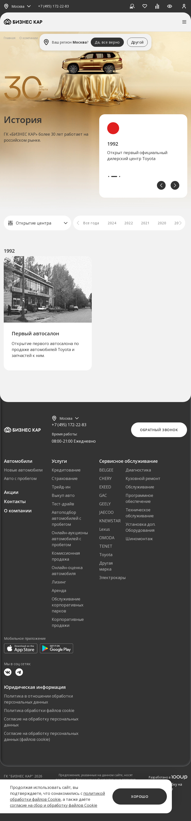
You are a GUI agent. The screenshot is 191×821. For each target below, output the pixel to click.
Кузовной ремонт (143, 478)
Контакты (15, 501)
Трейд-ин (61, 487)
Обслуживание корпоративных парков (67, 605)
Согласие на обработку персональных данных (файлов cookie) (41, 736)
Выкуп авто (63, 495)
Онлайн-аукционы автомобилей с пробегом (70, 538)
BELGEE (106, 470)
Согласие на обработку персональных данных (41, 722)
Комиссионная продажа (66, 556)
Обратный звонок (159, 429)
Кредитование (66, 470)
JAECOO (106, 512)
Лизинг (59, 582)
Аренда (59, 590)
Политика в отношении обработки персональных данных (38, 699)
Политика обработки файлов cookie (39, 710)
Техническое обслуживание (140, 513)
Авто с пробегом (20, 478)
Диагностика (138, 470)
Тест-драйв (63, 504)
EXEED (105, 487)
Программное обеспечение (139, 498)
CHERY (105, 478)
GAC (103, 495)
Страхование (65, 478)
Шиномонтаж (139, 538)
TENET (105, 546)
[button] (161, 185)
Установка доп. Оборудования (140, 527)
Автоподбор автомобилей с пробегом (66, 518)
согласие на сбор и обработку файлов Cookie (53, 805)
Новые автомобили (23, 470)
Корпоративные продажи (68, 622)
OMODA (106, 537)
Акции (11, 492)
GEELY (105, 504)
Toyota (105, 554)
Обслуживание (140, 487)
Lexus (104, 529)
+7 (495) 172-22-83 (53, 6)
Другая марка (106, 566)
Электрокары (112, 577)
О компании (18, 511)
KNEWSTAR (110, 521)
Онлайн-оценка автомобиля (67, 570)
